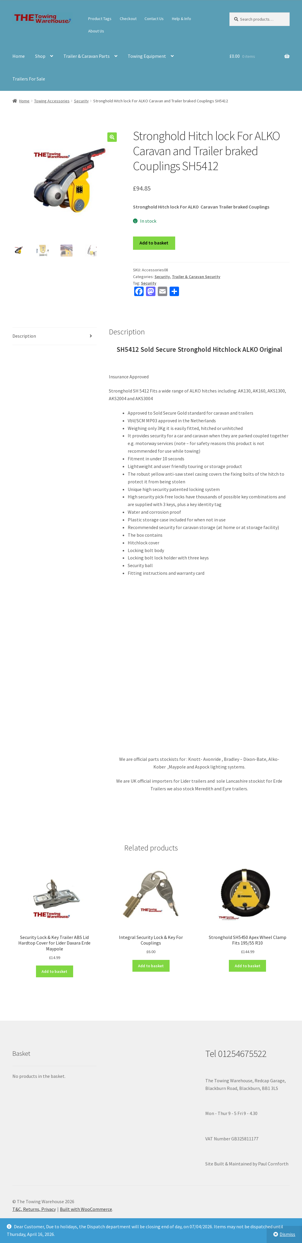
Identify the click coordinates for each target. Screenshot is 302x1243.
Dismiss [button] (287, 1234)
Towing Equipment (147, 56)
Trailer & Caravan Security (196, 276)
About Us (96, 31)
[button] (112, 137)
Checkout (128, 18)
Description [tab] (24, 336)
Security (81, 101)
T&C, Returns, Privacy (34, 1209)
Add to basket (153, 243)
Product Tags (99, 18)
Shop (40, 56)
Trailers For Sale (28, 79)
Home (18, 56)
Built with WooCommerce (86, 1209)
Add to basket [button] (54, 971)
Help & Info (181, 18)
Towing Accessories (52, 101)
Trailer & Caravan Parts (86, 56)
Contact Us (154, 18)
